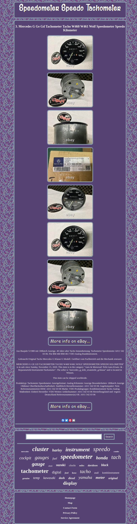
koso (74, 472)
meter (100, 477)
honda (102, 457)
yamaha (85, 477)
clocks (72, 465)
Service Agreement (70, 517)
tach (116, 457)
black (104, 465)
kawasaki (49, 478)
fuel (54, 458)
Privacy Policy (70, 512)
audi (96, 472)
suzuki (60, 465)
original (113, 478)
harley (57, 450)
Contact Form (70, 507)
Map (70, 502)
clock (50, 466)
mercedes (25, 451)
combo (116, 451)
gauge (38, 464)
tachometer (35, 471)
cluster (40, 449)
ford (66, 473)
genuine (26, 478)
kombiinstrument (110, 472)
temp (36, 478)
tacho (85, 471)
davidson (93, 465)
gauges (42, 457)
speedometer (77, 456)
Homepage (70, 497)
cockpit (25, 458)
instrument (78, 449)
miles (81, 465)
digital (56, 472)
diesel (71, 478)
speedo (101, 449)
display (70, 483)
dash (62, 478)
